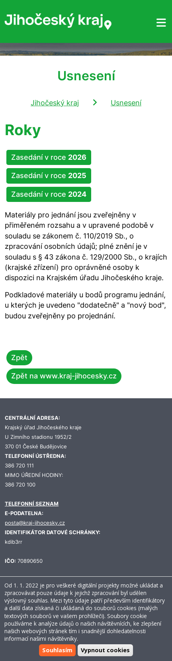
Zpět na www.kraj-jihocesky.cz (64, 376)
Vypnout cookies (105, 650)
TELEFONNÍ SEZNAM (32, 504)
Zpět (19, 357)
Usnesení (126, 103)
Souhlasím (57, 650)
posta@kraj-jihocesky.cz (35, 523)
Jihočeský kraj (55, 103)
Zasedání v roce (48, 157)
